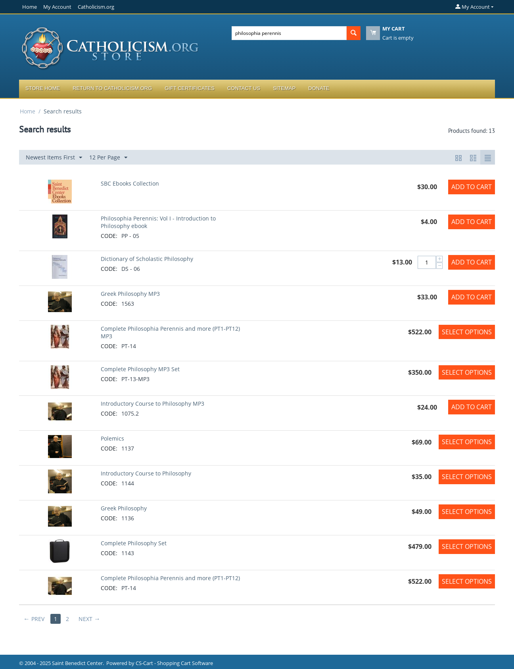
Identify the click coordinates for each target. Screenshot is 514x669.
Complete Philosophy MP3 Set (140, 369)
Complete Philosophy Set (134, 543)
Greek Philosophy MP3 (130, 293)
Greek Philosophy (124, 508)
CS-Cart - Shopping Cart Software (174, 663)
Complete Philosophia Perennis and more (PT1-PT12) (170, 578)
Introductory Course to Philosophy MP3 (152, 403)
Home (29, 6)
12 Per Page (108, 157)
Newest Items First (54, 157)
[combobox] (289, 33)
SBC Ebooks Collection (130, 183)
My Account (57, 6)
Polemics (112, 438)
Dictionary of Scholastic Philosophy (147, 259)
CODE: (109, 236)
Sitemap (284, 88)
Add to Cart (471, 186)
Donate (318, 88)
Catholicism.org (96, 6)
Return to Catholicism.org (112, 88)
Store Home (42, 88)
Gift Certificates (190, 88)
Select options (467, 332)
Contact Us (243, 88)
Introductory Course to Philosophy (146, 473)
